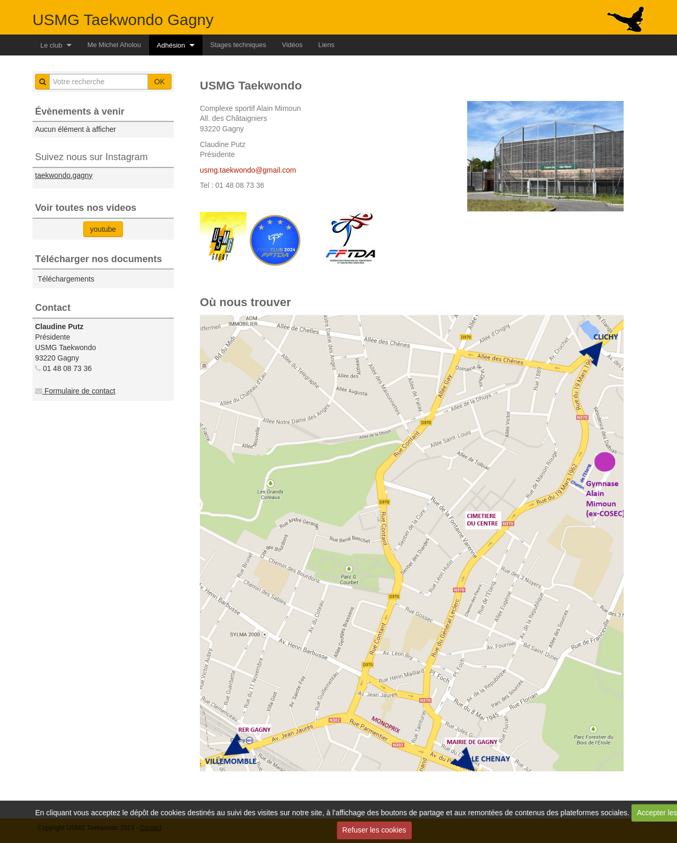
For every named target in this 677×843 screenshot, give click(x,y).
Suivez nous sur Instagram (91, 157)
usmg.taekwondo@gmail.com (248, 170)
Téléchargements (66, 279)
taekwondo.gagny (64, 175)
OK (159, 81)
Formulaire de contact (75, 391)
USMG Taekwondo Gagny (122, 19)
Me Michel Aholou (114, 45)
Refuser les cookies (374, 830)
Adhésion (171, 45)
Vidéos (292, 45)
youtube (103, 229)
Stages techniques (238, 45)
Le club (51, 45)
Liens (326, 45)
